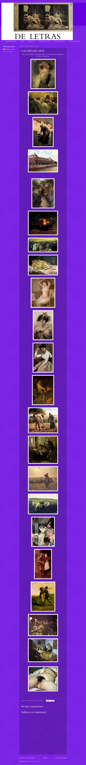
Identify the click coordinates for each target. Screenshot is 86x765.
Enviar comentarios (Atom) (33, 761)
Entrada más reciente (27, 758)
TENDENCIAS (44, 41)
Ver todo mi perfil (7, 51)
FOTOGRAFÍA (59, 41)
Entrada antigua (61, 758)
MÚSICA (31, 41)
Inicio (45, 758)
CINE (22, 41)
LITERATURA (10, 41)
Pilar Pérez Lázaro (10, 49)
